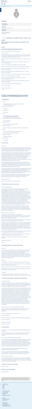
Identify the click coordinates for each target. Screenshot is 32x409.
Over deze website (5, 384)
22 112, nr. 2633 (7, 85)
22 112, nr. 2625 (23, 64)
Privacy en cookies (5, 392)
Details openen (0, 10)
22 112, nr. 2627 (7, 69)
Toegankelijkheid (5, 393)
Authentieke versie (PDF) (10, 38)
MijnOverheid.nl (5, 402)
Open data (4, 397)
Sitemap (4, 394)
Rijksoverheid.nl (5, 403)
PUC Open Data (5, 400)
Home (1, 6)
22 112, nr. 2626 (26, 66)
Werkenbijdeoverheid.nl (6, 405)
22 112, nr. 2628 (7, 72)
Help (3, 387)
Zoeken (4, 388)
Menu (30, 1)
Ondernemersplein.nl (6, 404)
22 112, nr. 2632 (7, 81)
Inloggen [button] (2, 3)
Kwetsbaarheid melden (6, 395)
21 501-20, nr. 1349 (23, 188)
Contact (4, 385)
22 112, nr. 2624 (7, 62)
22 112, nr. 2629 (27, 74)
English (4, 386)
